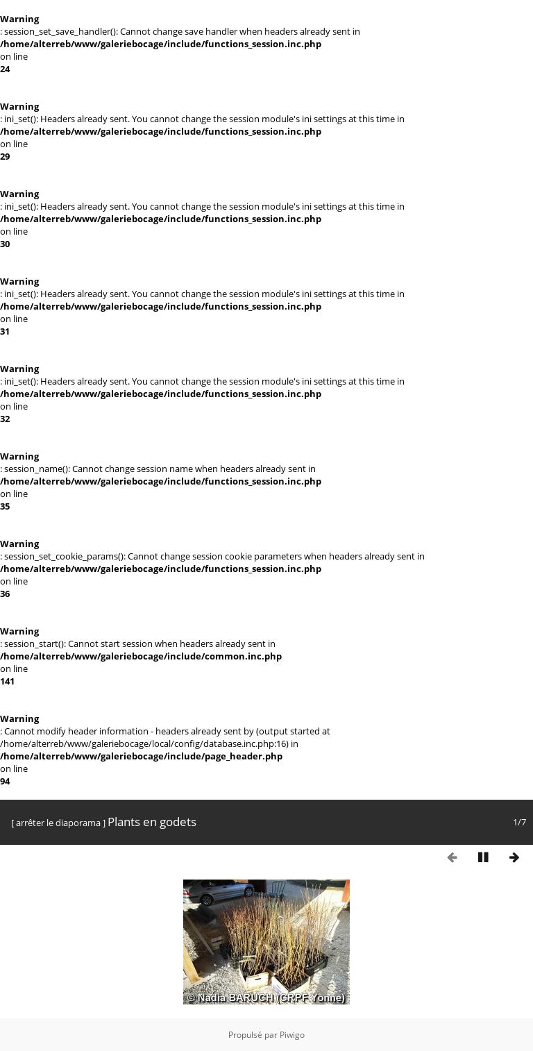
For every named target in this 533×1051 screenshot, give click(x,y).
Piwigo (292, 1035)
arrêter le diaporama (58, 822)
